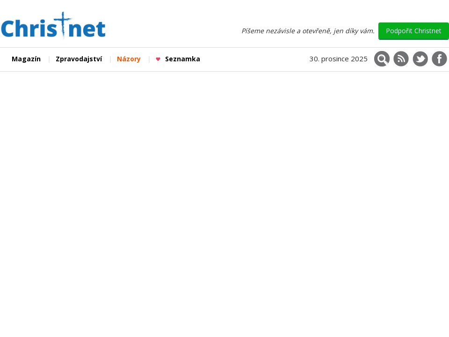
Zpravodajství (79, 58)
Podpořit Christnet (414, 30)
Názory (129, 58)
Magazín (26, 58)
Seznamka (178, 58)
